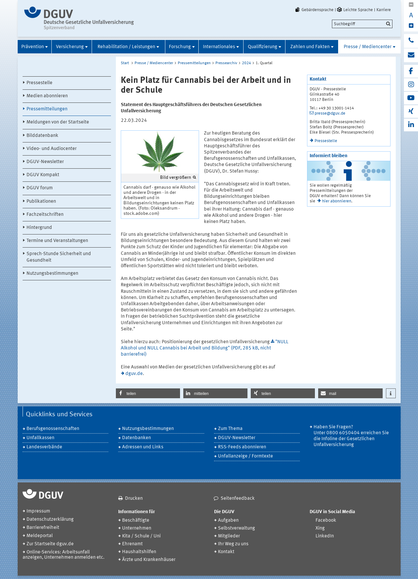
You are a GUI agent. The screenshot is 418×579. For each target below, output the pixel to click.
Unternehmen (136, 528)
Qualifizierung (262, 47)
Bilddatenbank (42, 135)
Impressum (38, 511)
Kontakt (226, 552)
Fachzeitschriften (45, 214)
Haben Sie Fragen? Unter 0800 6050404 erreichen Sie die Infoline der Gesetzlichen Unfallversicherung (351, 436)
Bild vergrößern (175, 177)
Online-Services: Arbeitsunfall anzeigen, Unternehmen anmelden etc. (63, 555)
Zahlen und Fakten (310, 47)
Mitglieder (229, 536)
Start (125, 63)
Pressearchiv (226, 63)
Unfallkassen (40, 438)
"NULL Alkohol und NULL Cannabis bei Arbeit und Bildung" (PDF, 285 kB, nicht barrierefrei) (205, 348)
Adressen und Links (142, 447)
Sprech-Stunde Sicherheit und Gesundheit (59, 257)
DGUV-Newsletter (45, 161)
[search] (362, 24)
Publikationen (41, 201)
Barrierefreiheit (43, 527)
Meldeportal (40, 535)
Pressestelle (39, 83)
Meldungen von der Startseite (58, 122)
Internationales (219, 47)
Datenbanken (136, 438)
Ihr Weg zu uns (233, 544)
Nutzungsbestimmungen (52, 273)
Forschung (180, 47)
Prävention (32, 47)
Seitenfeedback (238, 498)
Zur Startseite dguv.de (50, 544)
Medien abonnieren (47, 96)
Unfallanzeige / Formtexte (245, 456)
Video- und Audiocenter (52, 148)
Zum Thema (230, 428)
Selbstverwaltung (236, 528)
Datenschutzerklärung (50, 519)
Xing (320, 528)
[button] (148, 393)
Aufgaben (228, 520)
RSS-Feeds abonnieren (242, 447)
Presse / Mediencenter (367, 47)
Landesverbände (44, 447)
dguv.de (134, 373)
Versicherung (70, 47)
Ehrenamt (132, 544)
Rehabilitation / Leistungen (126, 47)
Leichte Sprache (354, 9)
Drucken (134, 498)
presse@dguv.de (330, 113)
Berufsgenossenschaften (53, 428)
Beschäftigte (135, 520)
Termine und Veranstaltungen (57, 240)
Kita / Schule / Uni (141, 536)
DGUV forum (40, 188)
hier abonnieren (336, 201)
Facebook (326, 520)
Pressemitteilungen (47, 109)
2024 (246, 63)
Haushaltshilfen (139, 552)
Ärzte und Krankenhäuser (148, 559)
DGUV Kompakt (43, 175)
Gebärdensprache (314, 9)
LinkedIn (325, 536)
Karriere (383, 9)
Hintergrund (39, 227)
